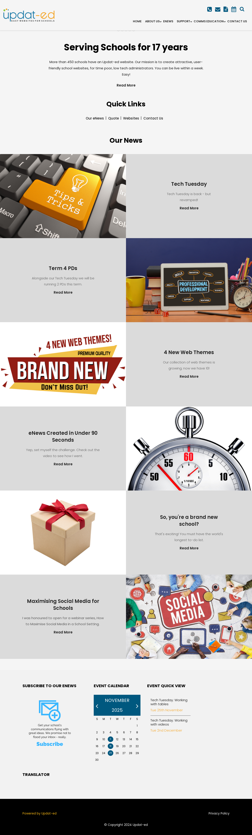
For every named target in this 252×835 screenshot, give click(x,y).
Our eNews (95, 118)
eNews (168, 21)
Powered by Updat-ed (39, 813)
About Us (152, 21)
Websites (131, 118)
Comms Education (209, 21)
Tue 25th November (166, 710)
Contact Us (237, 21)
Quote (113, 118)
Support (183, 21)
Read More (126, 85)
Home (137, 21)
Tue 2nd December (166, 730)
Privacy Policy (219, 813)
